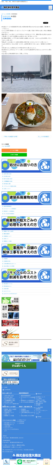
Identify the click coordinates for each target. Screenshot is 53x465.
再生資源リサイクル (8, 283)
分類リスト (6, 238)
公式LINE (21, 423)
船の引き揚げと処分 (8, 178)
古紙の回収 (6, 288)
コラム (37, 413)
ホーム (3, 14)
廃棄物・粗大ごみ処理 (8, 231)
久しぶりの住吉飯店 (44, 136)
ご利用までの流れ (40, 400)
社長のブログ (22, 420)
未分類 (8, 14)
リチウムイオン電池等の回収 (10, 186)
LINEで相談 (14, 154)
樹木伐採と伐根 (7, 183)
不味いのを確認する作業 (10, 136)
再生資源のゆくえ (7, 286)
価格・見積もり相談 (41, 401)
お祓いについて (7, 188)
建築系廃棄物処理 (7, 206)
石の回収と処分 (7, 176)
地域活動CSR (39, 403)
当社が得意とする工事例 (9, 266)
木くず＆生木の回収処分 (9, 213)
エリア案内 (39, 398)
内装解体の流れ (7, 261)
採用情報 (38, 409)
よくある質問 (6, 146)
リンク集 (38, 412)
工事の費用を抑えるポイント (10, 263)
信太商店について (40, 397)
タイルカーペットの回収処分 (10, 208)
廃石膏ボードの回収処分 (9, 211)
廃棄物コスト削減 (7, 241)
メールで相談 (14, 150)
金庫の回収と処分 (7, 173)
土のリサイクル (7, 291)
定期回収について (7, 236)
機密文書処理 (6, 233)
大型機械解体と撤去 (8, 181)
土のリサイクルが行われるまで (10, 293)
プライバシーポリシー (41, 410)
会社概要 (38, 405)
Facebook (21, 421)
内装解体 (6, 258)
